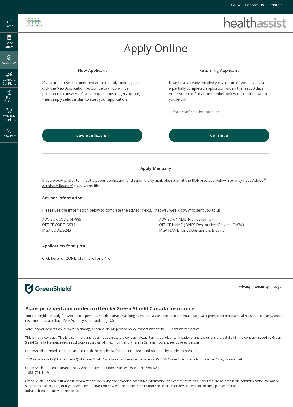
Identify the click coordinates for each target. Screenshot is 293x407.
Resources (9, 133)
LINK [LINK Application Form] (105, 258)
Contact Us (254, 4)
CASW (236, 4)
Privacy (245, 286)
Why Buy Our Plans (9, 114)
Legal (277, 286)
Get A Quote (9, 41)
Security (262, 286)
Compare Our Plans (9, 78)
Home (9, 23)
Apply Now (9, 60)
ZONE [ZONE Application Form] (71, 258)
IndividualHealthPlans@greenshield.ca (53, 390)
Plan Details (9, 96)
